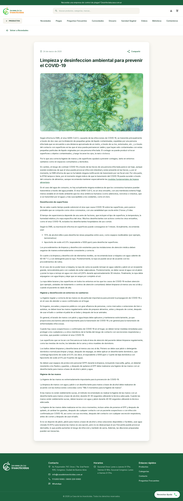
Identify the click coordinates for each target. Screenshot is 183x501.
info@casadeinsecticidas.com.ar (67, 474)
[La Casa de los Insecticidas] (13, 10)
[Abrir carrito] (177, 10)
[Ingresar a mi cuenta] (171, 10)
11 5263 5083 (58, 479)
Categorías (144, 471)
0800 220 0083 (73, 479)
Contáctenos (172, 21)
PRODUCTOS (12, 21)
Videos (144, 21)
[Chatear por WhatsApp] (167, 494)
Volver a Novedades (17, 30)
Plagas (59, 21)
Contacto (143, 476)
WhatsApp (56, 484)
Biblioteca (156, 21)
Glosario (112, 21)
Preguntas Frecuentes (77, 21)
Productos (143, 467)
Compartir (133, 51)
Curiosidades (98, 21)
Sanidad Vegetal (128, 21)
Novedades (45, 21)
